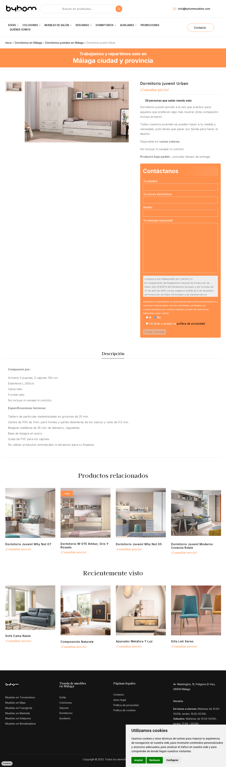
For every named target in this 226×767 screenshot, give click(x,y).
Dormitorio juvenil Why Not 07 (28, 544)
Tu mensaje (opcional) (180, 246)
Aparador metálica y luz (134, 641)
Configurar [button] (172, 760)
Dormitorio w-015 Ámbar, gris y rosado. (85, 545)
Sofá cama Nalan (18, 636)
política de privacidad (191, 323)
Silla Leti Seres (182, 641)
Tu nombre (180, 184)
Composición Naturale (77, 641)
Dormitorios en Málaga (28, 42)
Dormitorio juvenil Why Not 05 (139, 544)
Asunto (180, 211)
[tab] (113, 354)
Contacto (200, 27)
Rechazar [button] (154, 760)
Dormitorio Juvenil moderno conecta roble (192, 546)
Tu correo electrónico (180, 198)
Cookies (6, 763)
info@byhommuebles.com (191, 8)
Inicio (8, 42)
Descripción (113, 353)
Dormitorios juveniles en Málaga (64, 42)
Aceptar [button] (138, 760)
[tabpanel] (30, 520)
